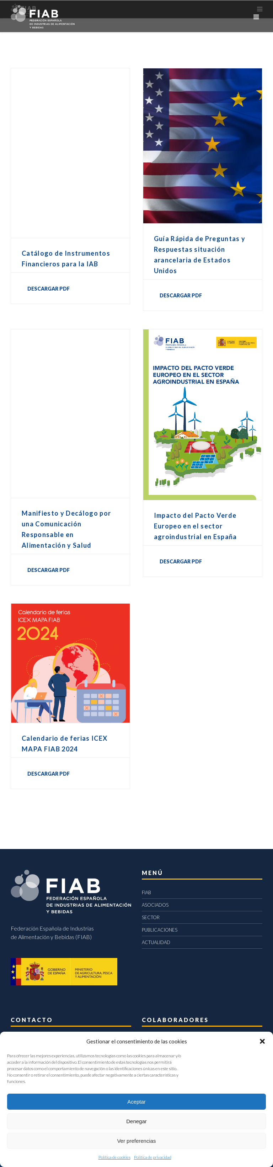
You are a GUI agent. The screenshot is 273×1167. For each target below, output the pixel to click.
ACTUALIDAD (156, 942)
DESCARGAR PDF (48, 289)
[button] (262, 1041)
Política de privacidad (152, 1157)
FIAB (146, 892)
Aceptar (136, 1102)
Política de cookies (114, 1157)
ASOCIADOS (155, 905)
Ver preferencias (136, 1141)
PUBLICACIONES (159, 930)
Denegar (136, 1121)
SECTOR (151, 917)
